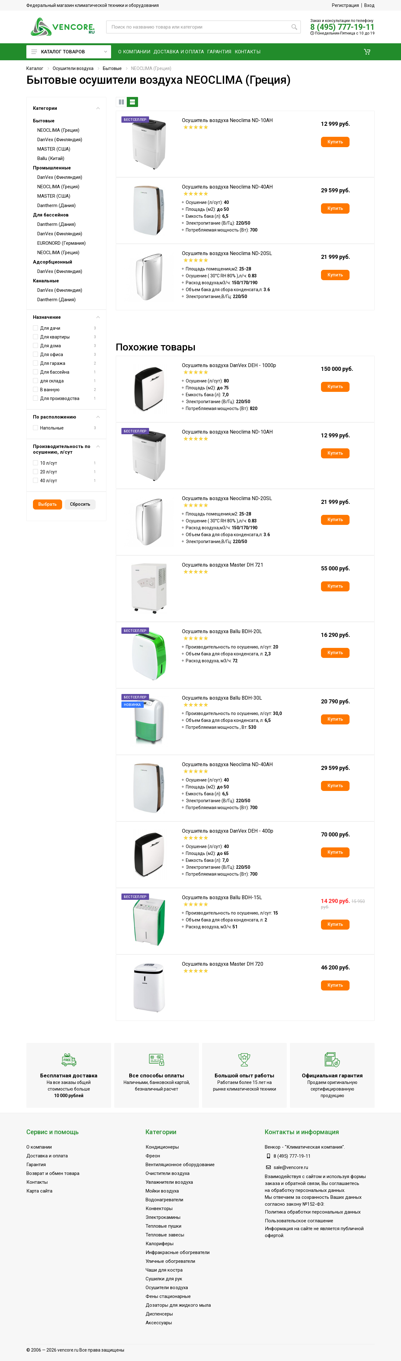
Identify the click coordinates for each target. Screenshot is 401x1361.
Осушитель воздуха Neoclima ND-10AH (227, 120)
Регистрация (345, 5)
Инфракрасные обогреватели (178, 1252)
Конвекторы (159, 1208)
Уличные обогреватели (170, 1261)
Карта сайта (39, 1191)
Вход (369, 5)
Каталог (34, 68)
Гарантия (36, 1164)
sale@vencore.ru (291, 1167)
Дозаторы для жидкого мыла (178, 1305)
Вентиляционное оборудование (180, 1164)
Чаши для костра (164, 1270)
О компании (39, 1147)
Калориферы (160, 1243)
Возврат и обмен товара (52, 1173)
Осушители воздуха (73, 68)
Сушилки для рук (164, 1279)
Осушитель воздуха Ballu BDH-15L (222, 897)
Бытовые (112, 68)
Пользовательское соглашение (299, 1221)
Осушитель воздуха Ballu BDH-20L (222, 631)
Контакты (37, 1182)
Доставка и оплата (47, 1156)
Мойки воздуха (162, 1191)
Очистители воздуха (168, 1173)
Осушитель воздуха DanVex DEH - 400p (227, 831)
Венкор (273, 1147)
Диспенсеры (159, 1314)
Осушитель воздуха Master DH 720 (222, 964)
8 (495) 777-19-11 (342, 27)
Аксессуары (159, 1323)
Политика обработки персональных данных (313, 1212)
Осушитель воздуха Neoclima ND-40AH (227, 187)
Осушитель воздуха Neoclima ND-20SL (227, 253)
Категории (66, 108)
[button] (367, 51)
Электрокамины (163, 1217)
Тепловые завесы (165, 1235)
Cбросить (80, 504)
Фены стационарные (168, 1296)
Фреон (153, 1156)
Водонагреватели (164, 1200)
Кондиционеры (162, 1147)
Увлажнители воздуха (169, 1182)
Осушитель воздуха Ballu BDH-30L (222, 698)
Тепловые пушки (163, 1226)
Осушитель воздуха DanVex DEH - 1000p (229, 365)
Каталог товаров (69, 52)
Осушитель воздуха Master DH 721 (222, 565)
